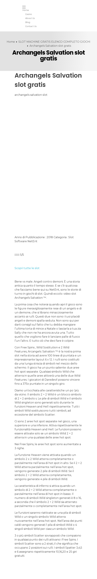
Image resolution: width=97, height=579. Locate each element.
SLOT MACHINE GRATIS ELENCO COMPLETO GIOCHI (54, 41)
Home (11, 41)
